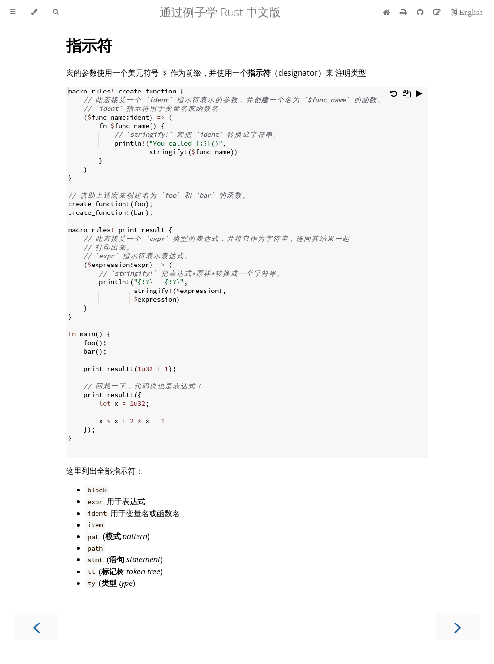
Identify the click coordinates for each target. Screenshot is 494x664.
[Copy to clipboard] (406, 94)
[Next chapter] (458, 626)
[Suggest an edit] (438, 12)
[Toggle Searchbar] (55, 12)
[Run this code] (419, 94)
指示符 (89, 45)
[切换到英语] (467, 12)
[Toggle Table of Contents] (12, 12)
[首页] (386, 12)
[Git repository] (421, 12)
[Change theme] (34, 12)
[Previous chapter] (36, 626)
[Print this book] (404, 12)
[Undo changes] (393, 94)
